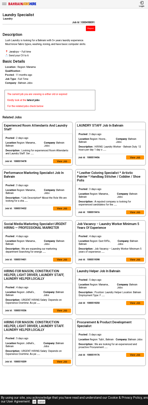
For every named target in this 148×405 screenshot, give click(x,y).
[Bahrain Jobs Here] (22, 4)
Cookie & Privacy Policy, (125, 397)
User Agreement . (18, 401)
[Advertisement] (123, 62)
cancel (42, 402)
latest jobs (33, 100)
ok (34, 402)
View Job (62, 160)
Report (90, 28)
